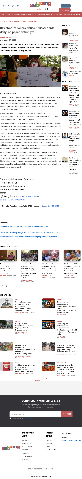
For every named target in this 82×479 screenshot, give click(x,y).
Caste (17, 299)
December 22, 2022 (50, 206)
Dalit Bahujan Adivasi (18, 21)
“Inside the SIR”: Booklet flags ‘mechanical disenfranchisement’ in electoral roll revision (25, 368)
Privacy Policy (29, 418)
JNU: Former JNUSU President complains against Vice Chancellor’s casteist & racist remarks (72, 268)
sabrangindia (26, 280)
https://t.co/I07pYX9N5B (28, 196)
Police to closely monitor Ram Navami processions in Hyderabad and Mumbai (73, 34)
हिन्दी (46, 9)
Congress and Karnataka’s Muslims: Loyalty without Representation (24, 327)
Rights (65, 89)
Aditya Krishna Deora (22, 356)
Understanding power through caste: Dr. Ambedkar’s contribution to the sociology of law (24, 306)
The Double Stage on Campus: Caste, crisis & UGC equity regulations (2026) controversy (50, 268)
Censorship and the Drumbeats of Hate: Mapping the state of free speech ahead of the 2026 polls (66, 369)
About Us (65, 6)
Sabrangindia (6, 37)
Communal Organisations (74, 68)
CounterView (73, 172)
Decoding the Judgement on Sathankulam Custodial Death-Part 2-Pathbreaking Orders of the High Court (75, 94)
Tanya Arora (61, 354)
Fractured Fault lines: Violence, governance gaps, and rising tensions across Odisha (67, 348)
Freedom (71, 75)
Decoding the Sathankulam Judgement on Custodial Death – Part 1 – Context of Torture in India (75, 118)
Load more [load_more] (40, 380)
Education (32, 21)
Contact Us (64, 10)
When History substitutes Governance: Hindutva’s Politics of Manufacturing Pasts (74, 61)
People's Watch (74, 105)
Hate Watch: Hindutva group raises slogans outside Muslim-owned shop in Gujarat (74, 48)
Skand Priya (47, 276)
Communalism (73, 40)
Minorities (66, 137)
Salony (3, 276)
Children (4, 21)
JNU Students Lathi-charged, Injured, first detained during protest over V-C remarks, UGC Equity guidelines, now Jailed (29, 271)
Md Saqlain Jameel (21, 332)
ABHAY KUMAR (19, 313)
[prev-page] (2, 286)
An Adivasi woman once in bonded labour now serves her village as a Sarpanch (7, 268)
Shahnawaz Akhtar (73, 151)
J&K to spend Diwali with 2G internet (75, 72)
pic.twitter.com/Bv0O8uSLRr (12, 200)
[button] (79, 2)
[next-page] (6, 286)
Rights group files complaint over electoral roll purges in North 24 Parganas (75, 163)
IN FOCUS (67, 81)
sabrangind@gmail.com (71, 440)
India (17, 362)
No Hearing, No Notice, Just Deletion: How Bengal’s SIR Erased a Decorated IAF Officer (74, 140)
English (39, 9)
